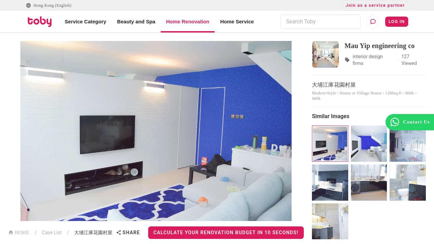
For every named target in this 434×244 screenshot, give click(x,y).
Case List (52, 232)
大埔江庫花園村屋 (93, 232)
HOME (18, 232)
